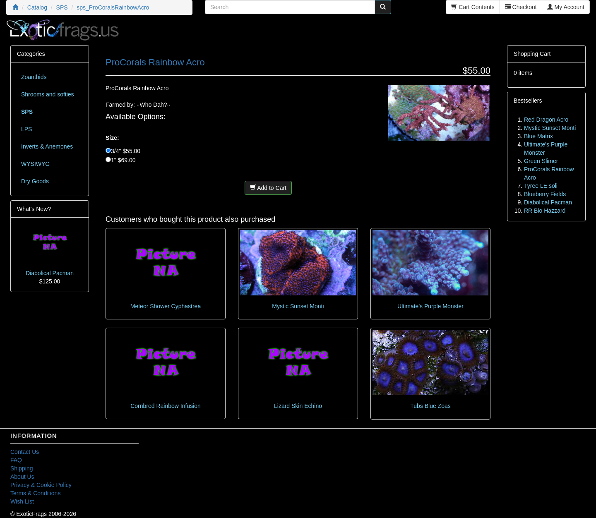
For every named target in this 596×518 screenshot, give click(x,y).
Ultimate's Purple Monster (430, 306)
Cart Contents (472, 7)
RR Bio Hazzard (544, 210)
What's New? (34, 209)
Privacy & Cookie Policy (41, 485)
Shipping (21, 468)
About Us (22, 476)
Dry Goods (35, 181)
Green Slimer (541, 161)
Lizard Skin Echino (298, 406)
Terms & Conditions (35, 493)
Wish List (22, 501)
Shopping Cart (532, 53)
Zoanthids (33, 77)
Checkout (521, 7)
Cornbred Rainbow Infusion (165, 406)
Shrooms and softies (47, 94)
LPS (26, 129)
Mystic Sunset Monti (298, 306)
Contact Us (24, 451)
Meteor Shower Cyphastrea (165, 306)
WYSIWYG (35, 164)
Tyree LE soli (541, 185)
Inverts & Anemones (47, 146)
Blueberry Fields (545, 194)
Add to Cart (268, 188)
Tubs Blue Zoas (430, 406)
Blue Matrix (538, 136)
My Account (565, 7)
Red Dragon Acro (546, 119)
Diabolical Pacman (50, 273)
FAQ (16, 460)
